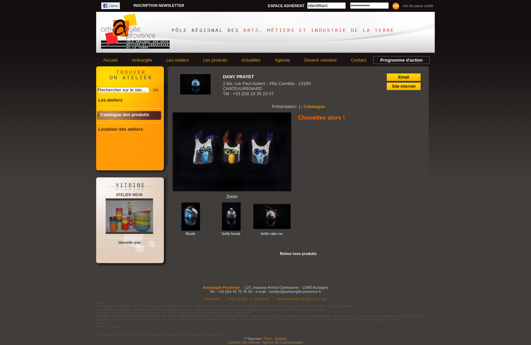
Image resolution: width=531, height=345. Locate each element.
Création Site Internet (244, 342)
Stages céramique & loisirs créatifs (275, 316)
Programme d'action (401, 60)
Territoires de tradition (148, 309)
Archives (394, 319)
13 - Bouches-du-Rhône (255, 319)
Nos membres (318, 306)
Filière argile (122, 309)
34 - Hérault (298, 319)
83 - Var (359, 319)
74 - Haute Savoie (338, 319)
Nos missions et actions (176, 306)
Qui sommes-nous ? (126, 306)
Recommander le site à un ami (301, 299)
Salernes (347, 316)
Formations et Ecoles (208, 309)
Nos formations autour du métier (257, 306)
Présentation (284, 106)
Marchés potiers (166, 316)
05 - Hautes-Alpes (174, 319)
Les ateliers (110, 100)
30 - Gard (281, 319)
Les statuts (150, 306)
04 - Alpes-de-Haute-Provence (138, 319)
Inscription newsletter (158, 5)
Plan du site (238, 299)
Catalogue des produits (124, 114)
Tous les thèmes (123, 316)
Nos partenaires (342, 306)
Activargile (142, 60)
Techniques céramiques (242, 309)
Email (403, 77)
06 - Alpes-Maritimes (203, 319)
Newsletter (212, 299)
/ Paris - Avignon (274, 339)
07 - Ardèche (228, 319)
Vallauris (361, 316)
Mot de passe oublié (418, 6)
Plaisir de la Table (205, 313)
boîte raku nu (272, 234)
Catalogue (314, 106)
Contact (358, 60)
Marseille (102, 319)
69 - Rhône (316, 319)
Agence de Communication (282, 342)
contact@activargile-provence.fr (295, 291)
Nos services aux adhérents (214, 306)
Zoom (231, 196)
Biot (335, 316)
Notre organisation (293, 306)
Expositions (144, 316)
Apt (113, 319)
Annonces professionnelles (306, 309)
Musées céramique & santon (229, 316)
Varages (375, 316)
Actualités (250, 60)
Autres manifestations (316, 316)
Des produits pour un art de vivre (137, 313)
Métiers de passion (179, 309)
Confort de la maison (176, 313)
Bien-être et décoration (235, 313)
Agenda (282, 60)
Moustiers (390, 316)
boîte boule (231, 234)
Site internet (403, 86)
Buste (190, 234)
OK (156, 90)
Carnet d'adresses (272, 309)
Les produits (215, 60)
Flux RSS (262, 299)
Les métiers (177, 60)
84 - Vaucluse (376, 319)
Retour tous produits (298, 254)
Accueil (110, 60)
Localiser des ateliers (120, 129)
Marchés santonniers (193, 316)
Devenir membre (320, 60)
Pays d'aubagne (410, 316)
